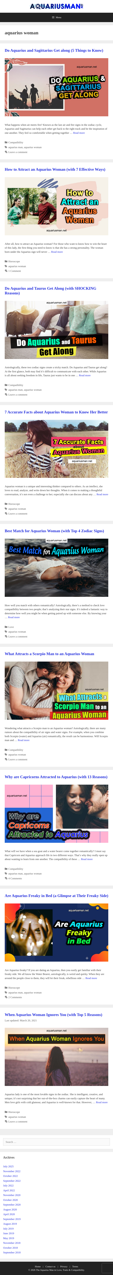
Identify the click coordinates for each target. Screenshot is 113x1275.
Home (38, 1266)
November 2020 (11, 1195)
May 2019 (8, 1238)
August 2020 (10, 1209)
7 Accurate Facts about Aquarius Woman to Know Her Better (56, 412)
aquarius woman (33, 147)
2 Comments (15, 997)
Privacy (63, 1266)
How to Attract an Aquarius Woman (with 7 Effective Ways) (55, 169)
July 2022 (8, 1185)
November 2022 (11, 1171)
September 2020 (12, 1204)
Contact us (50, 1266)
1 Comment (14, 270)
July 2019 (8, 1228)
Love (11, 627)
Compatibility (15, 142)
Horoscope (14, 261)
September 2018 (12, 1252)
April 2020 (9, 1214)
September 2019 (12, 1219)
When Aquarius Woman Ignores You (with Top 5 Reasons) (53, 1015)
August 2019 (10, 1223)
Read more (79, 132)
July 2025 (8, 1166)
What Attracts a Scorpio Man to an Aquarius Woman (49, 654)
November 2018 (11, 1242)
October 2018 (10, 1247)
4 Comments (15, 878)
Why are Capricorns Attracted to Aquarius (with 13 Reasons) (56, 777)
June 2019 (8, 1233)
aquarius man (15, 147)
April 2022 (9, 1190)
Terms (75, 1266)
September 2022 (12, 1180)
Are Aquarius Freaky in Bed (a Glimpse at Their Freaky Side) (56, 896)
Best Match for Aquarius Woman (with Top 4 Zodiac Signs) (54, 531)
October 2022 (10, 1176)
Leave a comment (17, 152)
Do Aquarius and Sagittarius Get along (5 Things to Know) (54, 50)
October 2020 (10, 1199)
